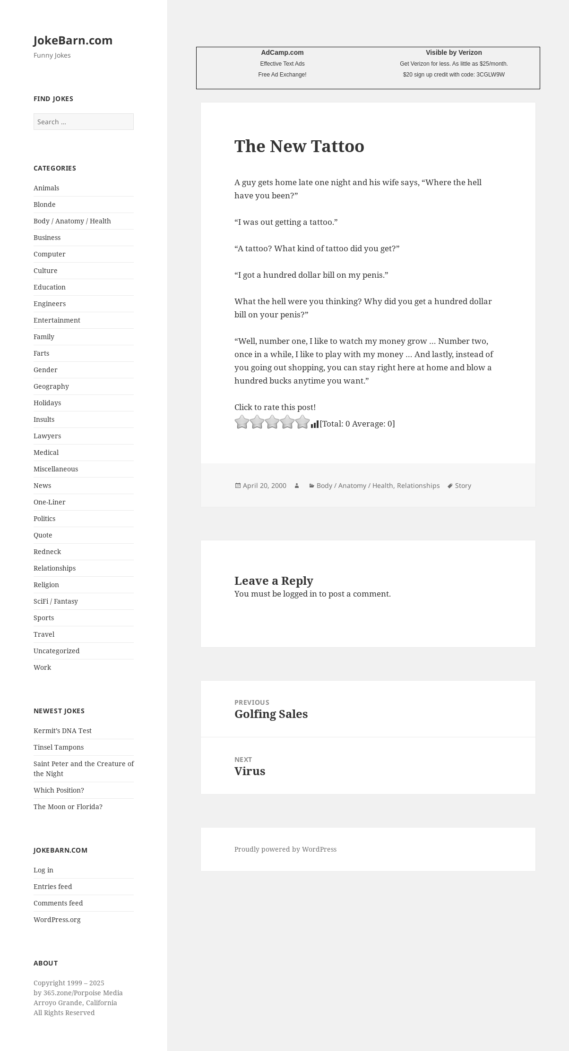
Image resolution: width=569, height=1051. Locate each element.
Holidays (47, 402)
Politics (44, 518)
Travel (44, 634)
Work (42, 667)
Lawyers (47, 435)
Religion (46, 584)
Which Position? (59, 790)
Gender (46, 369)
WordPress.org (57, 919)
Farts (41, 353)
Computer (50, 253)
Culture (46, 270)
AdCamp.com (282, 52)
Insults (44, 419)
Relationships (55, 568)
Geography (51, 386)
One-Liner (50, 501)
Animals (46, 187)
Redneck (47, 551)
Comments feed (58, 902)
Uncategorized (57, 650)
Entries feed (53, 886)
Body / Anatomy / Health (72, 220)
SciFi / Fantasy (56, 601)
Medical (46, 452)
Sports (44, 617)
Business (47, 237)
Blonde (45, 204)
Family (44, 336)
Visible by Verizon (454, 52)
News (42, 485)
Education (50, 286)
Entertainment (57, 320)
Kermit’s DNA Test (63, 730)
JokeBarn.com (73, 40)
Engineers (50, 303)
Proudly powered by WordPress (285, 849)
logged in (300, 593)
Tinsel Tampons (59, 747)
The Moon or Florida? (68, 806)
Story (463, 485)
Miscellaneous (56, 468)
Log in (43, 869)
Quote (43, 534)
